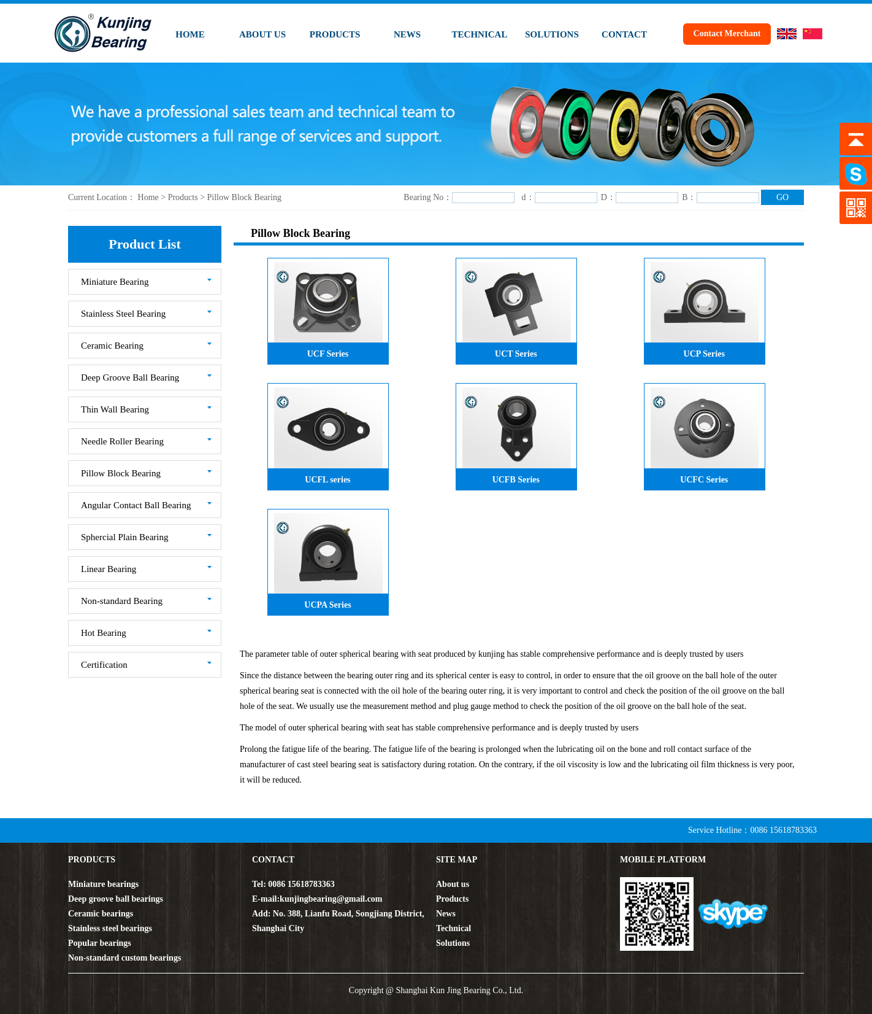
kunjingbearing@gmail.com (331, 899)
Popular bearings (99, 943)
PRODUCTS (335, 34)
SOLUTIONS (552, 34)
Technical (453, 928)
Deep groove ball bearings (115, 899)
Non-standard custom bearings (124, 957)
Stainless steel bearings (110, 928)
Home (148, 197)
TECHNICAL (480, 34)
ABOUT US (262, 34)
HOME (190, 34)
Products (184, 197)
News (446, 913)
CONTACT (624, 34)
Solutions (453, 943)
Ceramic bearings (100, 913)
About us (452, 884)
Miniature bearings (103, 884)
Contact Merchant (727, 33)
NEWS (407, 34)
